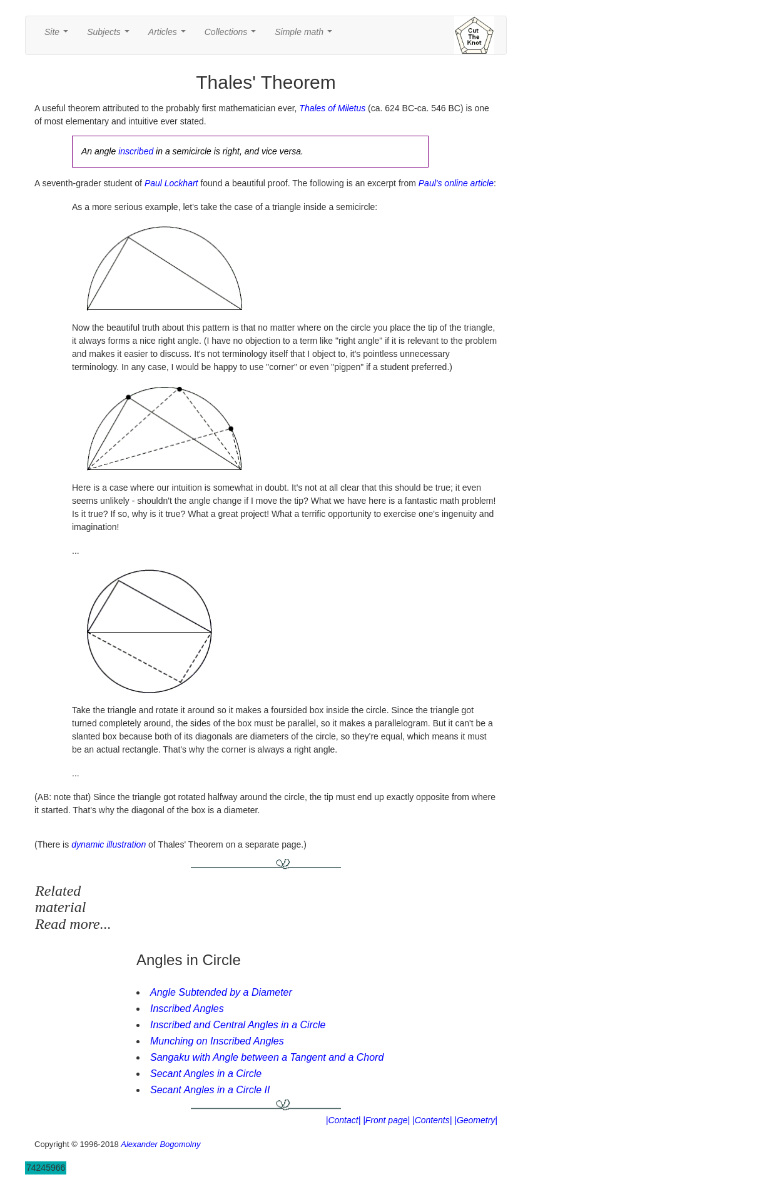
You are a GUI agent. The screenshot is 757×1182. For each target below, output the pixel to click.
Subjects (110, 35)
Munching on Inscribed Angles (217, 1041)
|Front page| (386, 1120)
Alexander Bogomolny (160, 1144)
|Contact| (343, 1120)
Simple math (306, 35)
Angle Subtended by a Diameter (221, 992)
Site (58, 35)
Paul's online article (456, 183)
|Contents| (432, 1120)
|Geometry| (475, 1120)
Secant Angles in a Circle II (210, 1089)
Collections (233, 35)
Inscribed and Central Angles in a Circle (237, 1024)
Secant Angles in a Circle (206, 1073)
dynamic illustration (108, 844)
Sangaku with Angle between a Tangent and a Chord (267, 1057)
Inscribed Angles (187, 1008)
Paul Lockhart (171, 183)
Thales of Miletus (332, 108)
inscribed (135, 151)
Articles (169, 35)
